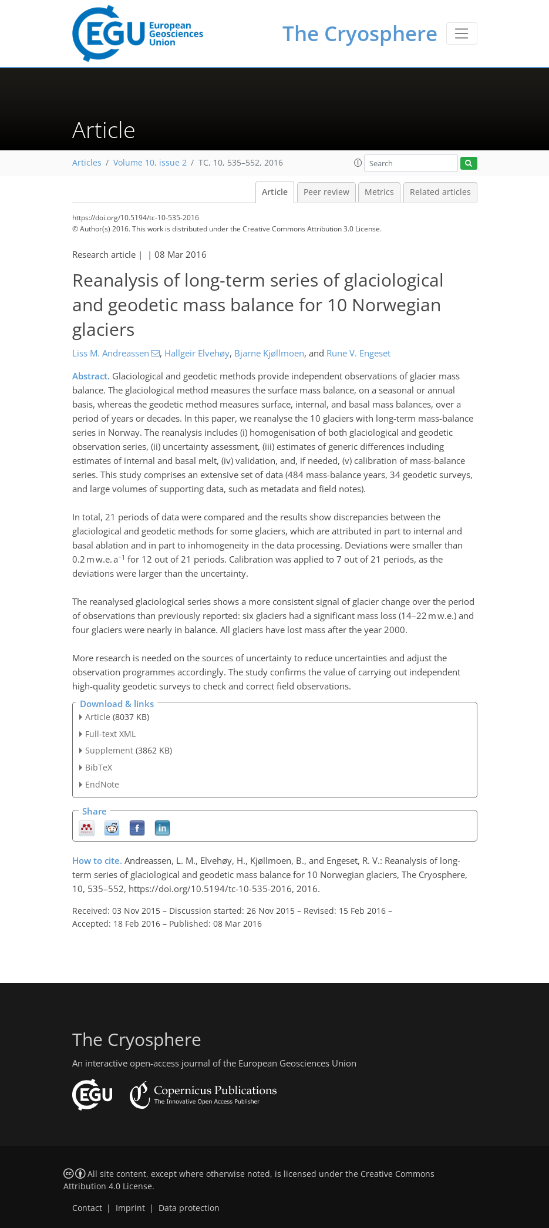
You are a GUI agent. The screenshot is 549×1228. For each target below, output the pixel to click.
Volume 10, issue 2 (150, 162)
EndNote (102, 784)
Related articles (440, 192)
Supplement (109, 750)
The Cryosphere (359, 33)
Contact (87, 1208)
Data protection (189, 1208)
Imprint (130, 1208)
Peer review (326, 192)
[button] (358, 162)
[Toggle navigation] (461, 33)
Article (275, 192)
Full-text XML (110, 733)
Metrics (379, 192)
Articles (87, 162)
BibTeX (98, 767)
